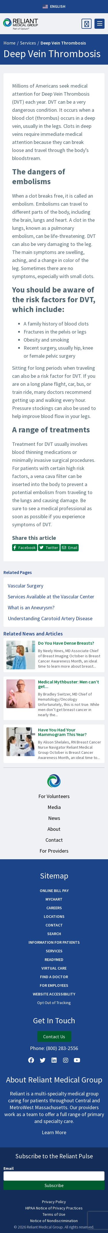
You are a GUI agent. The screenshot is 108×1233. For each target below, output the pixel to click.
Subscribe (54, 1185)
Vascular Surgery (25, 585)
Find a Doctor (54, 976)
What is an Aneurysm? (31, 607)
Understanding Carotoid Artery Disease (50, 618)
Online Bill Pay (54, 890)
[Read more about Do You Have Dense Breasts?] (54, 655)
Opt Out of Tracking (54, 1002)
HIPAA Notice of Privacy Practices (54, 1208)
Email (8, 1168)
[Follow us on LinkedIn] (54, 1060)
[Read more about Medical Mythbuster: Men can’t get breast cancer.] (54, 698)
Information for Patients (54, 942)
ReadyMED (54, 959)
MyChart (54, 899)
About (54, 829)
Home (9, 43)
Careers (54, 907)
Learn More (54, 1132)
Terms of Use (54, 1214)
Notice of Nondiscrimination (54, 1220)
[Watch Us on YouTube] (77, 1060)
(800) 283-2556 (62, 1048)
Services (28, 43)
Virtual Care (54, 968)
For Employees (54, 985)
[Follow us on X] (42, 1060)
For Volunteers (54, 796)
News (54, 818)
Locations (54, 916)
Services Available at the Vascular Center (51, 596)
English (54, 6)
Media (54, 807)
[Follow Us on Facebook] (31, 1060)
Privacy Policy (54, 1201)
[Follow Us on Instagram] (65, 1060)
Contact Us (54, 1036)
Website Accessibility (54, 994)
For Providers (54, 850)
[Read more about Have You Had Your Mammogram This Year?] (54, 744)
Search (54, 933)
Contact (54, 840)
